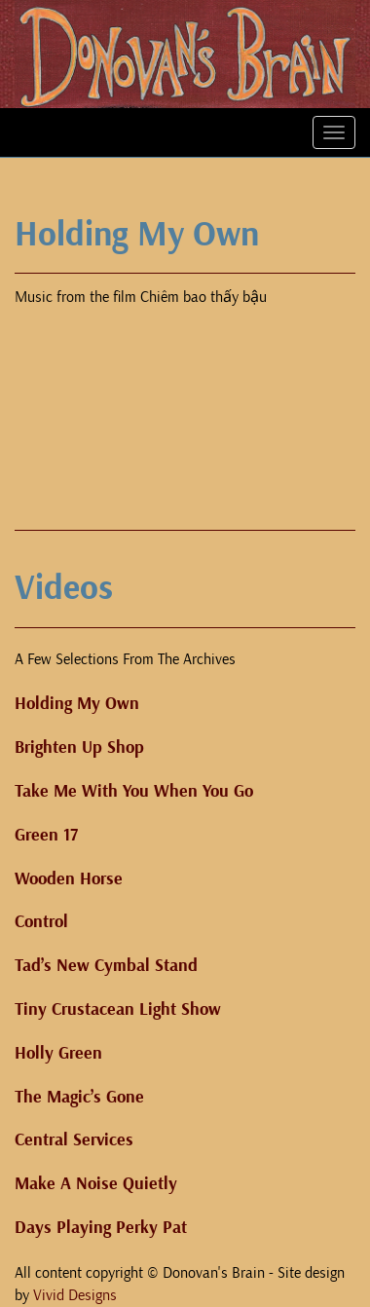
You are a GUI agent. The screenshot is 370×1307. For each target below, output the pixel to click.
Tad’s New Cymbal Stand (106, 965)
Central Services (74, 1140)
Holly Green (58, 1053)
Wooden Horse (69, 879)
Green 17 (46, 835)
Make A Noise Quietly (96, 1184)
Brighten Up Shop (79, 747)
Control (41, 922)
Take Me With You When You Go (134, 791)
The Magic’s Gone (79, 1097)
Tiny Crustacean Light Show (118, 1009)
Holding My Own (77, 703)
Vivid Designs (75, 1295)
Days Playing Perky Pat (101, 1227)
